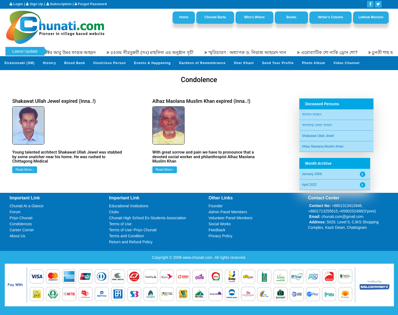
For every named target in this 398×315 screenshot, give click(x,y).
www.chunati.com (198, 257)
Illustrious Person (109, 63)
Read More (25, 170)
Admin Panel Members (228, 212)
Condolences (21, 224)
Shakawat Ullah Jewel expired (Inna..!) (54, 101)
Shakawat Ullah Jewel (318, 136)
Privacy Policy (220, 236)
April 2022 (309, 185)
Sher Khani (244, 63)
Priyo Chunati (21, 218)
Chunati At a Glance (27, 206)
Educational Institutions (128, 206)
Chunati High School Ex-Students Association (147, 218)
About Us (17, 236)
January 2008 (312, 174)
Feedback (217, 230)
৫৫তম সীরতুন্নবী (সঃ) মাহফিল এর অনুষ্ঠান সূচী (154, 52)
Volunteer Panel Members (230, 218)
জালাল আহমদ (311, 114)
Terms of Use (120, 224)
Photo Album (313, 63)
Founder (216, 206)
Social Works (220, 224)
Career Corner (22, 230)
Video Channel (346, 63)
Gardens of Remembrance (202, 63)
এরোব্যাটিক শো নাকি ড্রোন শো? (332, 52)
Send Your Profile (278, 63)
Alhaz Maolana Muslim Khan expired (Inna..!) (201, 101)
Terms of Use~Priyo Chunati (133, 230)
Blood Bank (74, 63)
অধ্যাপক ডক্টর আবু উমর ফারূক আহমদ (64, 52)
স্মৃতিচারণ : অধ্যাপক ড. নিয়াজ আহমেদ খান (250, 52)
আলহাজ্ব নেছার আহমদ (317, 125)
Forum (15, 212)
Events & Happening (152, 63)
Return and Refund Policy (131, 242)
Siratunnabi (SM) (19, 63)
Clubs (114, 212)
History (49, 63)
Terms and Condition (126, 236)
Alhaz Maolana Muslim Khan (322, 146)
